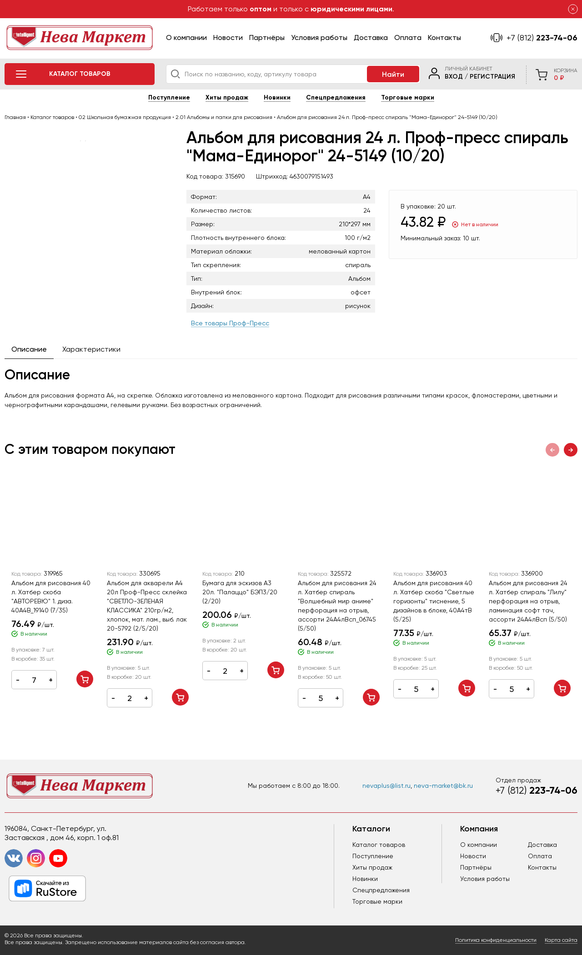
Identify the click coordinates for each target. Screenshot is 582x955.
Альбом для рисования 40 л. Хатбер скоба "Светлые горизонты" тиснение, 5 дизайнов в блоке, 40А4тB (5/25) (433, 601)
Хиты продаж (227, 97)
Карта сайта (561, 940)
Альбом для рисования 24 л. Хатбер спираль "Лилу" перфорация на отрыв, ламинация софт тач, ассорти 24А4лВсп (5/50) (528, 601)
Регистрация (492, 76)
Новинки (277, 97)
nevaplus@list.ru (386, 785)
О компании (186, 37)
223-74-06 (542, 38)
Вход (454, 76)
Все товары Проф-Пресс (230, 323)
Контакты (444, 37)
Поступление (169, 97)
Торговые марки (407, 97)
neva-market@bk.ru (443, 785)
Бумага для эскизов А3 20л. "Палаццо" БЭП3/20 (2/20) (239, 592)
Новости (228, 37)
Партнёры (267, 37)
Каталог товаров (378, 844)
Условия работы (319, 37)
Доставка (371, 37)
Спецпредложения (336, 97)
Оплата (407, 37)
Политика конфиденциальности (496, 940)
